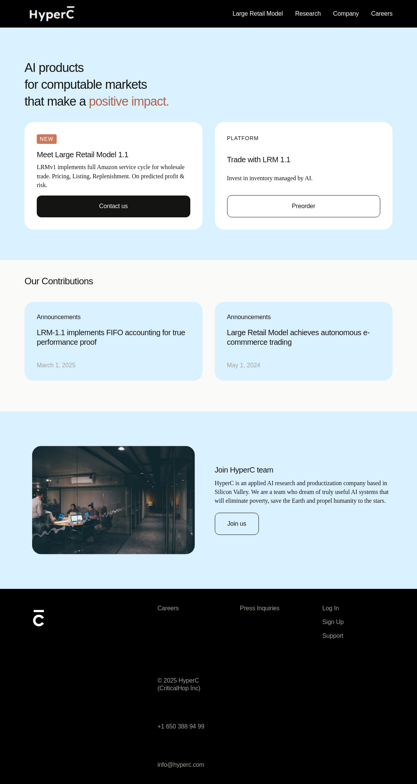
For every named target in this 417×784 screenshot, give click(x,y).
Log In (330, 608)
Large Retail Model (257, 13)
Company (346, 13)
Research (308, 13)
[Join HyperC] (237, 524)
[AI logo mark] (38, 617)
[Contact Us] (113, 206)
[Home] (52, 14)
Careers (381, 13)
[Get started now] (304, 206)
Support (332, 635)
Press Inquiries (259, 608)
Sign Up (333, 622)
